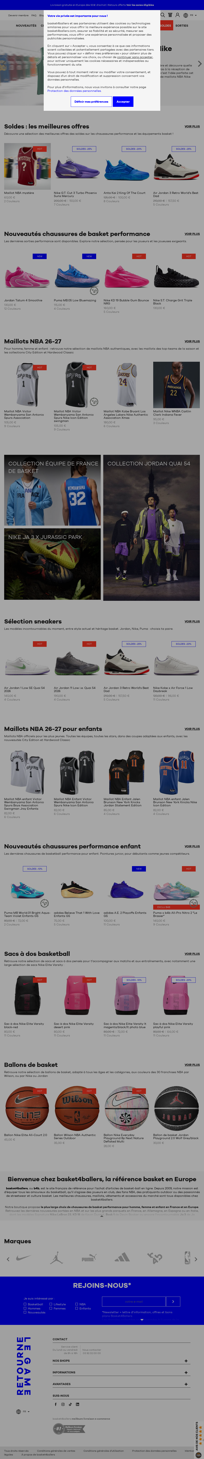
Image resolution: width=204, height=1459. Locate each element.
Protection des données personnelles (74, 90)
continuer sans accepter (135, 57)
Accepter (123, 101)
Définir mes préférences (91, 101)
